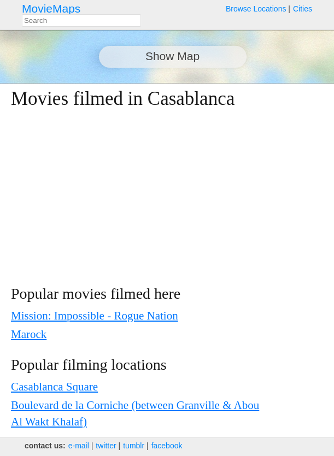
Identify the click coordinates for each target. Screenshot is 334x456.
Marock (28, 334)
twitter (106, 445)
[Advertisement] (156, 197)
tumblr (133, 445)
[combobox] (81, 20)
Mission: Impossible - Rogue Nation (94, 315)
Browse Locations (256, 8)
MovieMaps (51, 8)
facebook (167, 445)
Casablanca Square (54, 386)
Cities (302, 8)
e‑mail (78, 445)
